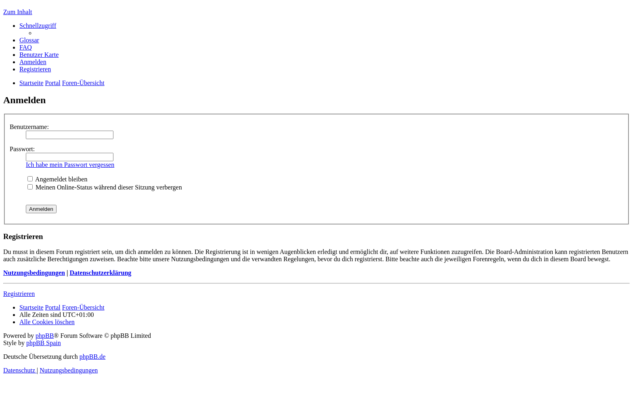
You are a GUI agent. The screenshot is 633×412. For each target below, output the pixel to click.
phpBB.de (92, 356)
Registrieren (19, 293)
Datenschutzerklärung (100, 272)
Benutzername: (29, 126)
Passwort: (22, 149)
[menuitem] (29, 40)
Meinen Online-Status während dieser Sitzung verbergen (104, 187)
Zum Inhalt (17, 11)
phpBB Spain (43, 342)
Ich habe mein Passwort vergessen (70, 164)
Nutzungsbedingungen (34, 272)
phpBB (45, 335)
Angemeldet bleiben (57, 179)
